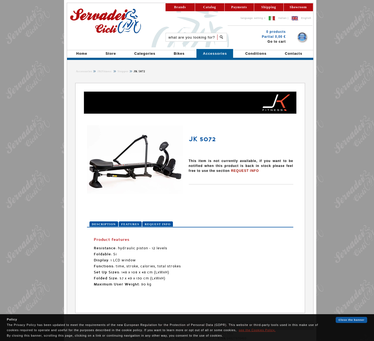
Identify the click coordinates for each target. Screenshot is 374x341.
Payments (239, 7)
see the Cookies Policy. (257, 330)
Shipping (268, 7)
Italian (282, 18)
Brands (180, 7)
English (306, 18)
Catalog (209, 7)
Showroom (298, 7)
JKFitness (104, 71)
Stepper (123, 71)
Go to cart (277, 42)
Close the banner (351, 319)
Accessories (84, 71)
